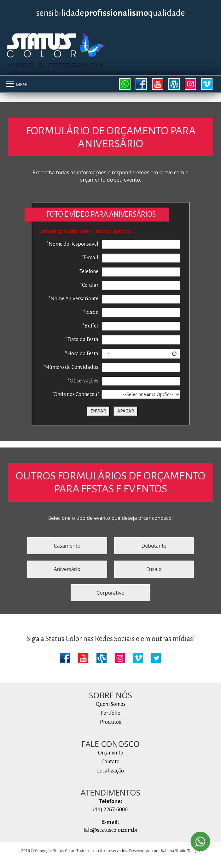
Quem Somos (110, 704)
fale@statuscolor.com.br (111, 830)
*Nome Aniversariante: (73, 299)
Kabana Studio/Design (180, 850)
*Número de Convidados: (71, 367)
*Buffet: (90, 326)
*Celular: (89, 285)
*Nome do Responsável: (72, 244)
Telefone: (89, 271)
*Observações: (83, 381)
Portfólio (110, 713)
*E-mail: (90, 258)
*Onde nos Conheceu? (75, 394)
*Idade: (91, 312)
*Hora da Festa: (82, 354)
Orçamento (110, 753)
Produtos (110, 722)
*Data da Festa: (82, 339)
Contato (110, 762)
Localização (110, 771)
